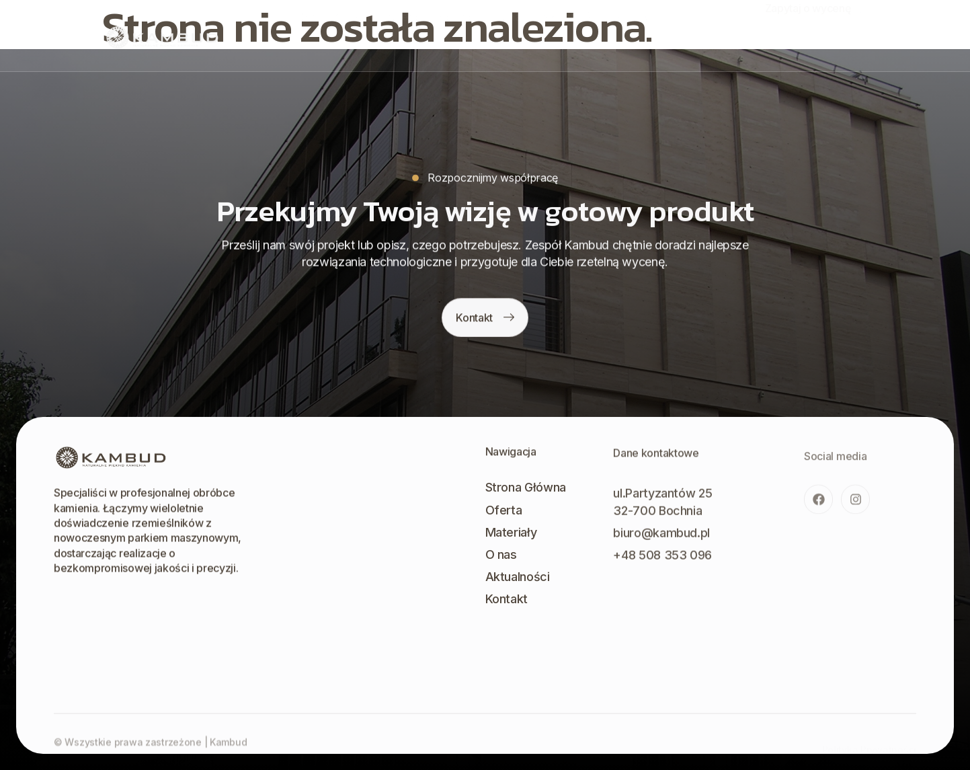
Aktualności (570, 34)
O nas (512, 34)
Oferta (404, 34)
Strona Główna (337, 34)
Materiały (459, 34)
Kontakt (634, 34)
